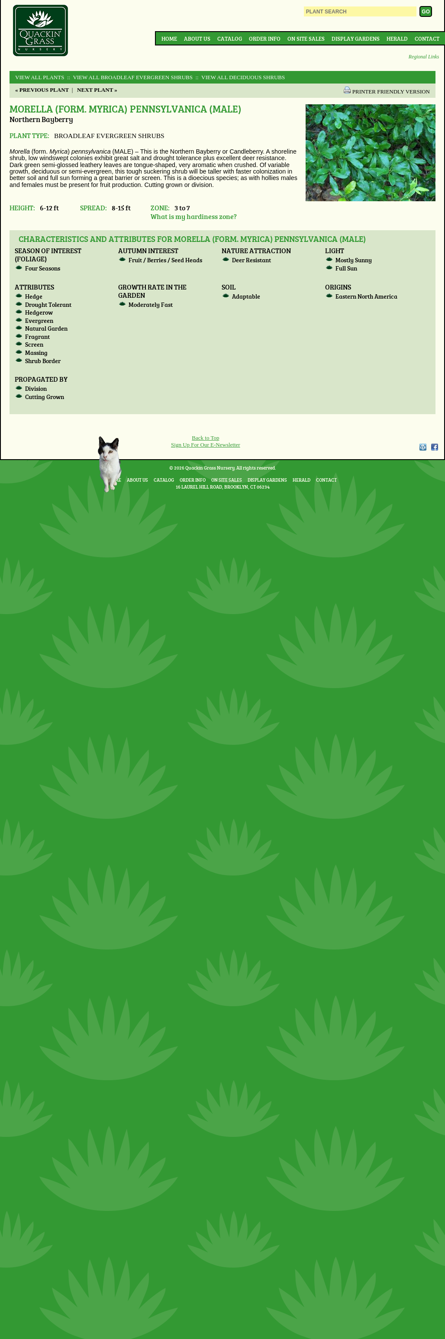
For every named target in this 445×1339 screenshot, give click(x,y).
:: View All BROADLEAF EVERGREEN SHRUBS (129, 77)
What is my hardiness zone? (194, 216)
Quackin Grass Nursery (40, 31)
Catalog (229, 38)
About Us (197, 38)
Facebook (435, 447)
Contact (427, 38)
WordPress (422, 447)
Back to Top (205, 438)
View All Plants (39, 77)
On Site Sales (306, 38)
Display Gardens (356, 38)
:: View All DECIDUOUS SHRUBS (239, 77)
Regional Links (424, 57)
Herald (397, 38)
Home (169, 38)
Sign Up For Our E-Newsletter (205, 444)
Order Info (265, 38)
